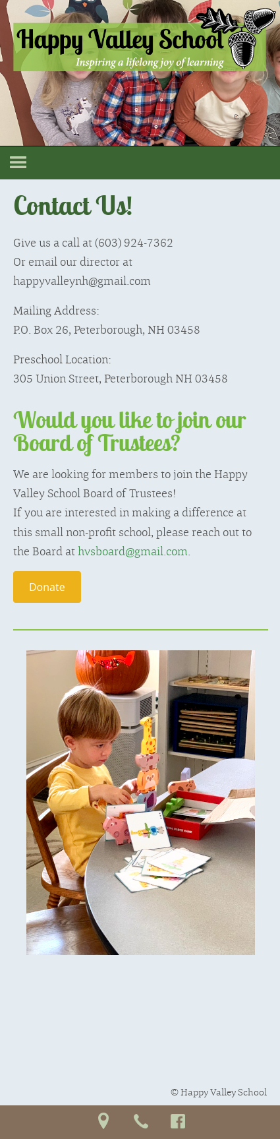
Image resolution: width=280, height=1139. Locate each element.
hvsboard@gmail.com (133, 551)
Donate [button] (47, 587)
